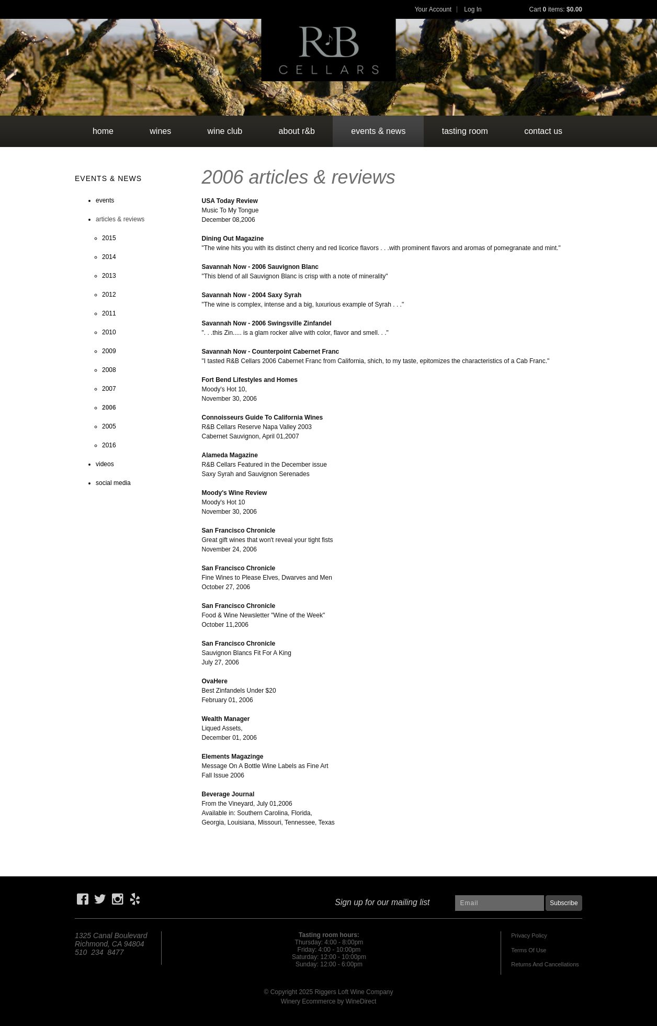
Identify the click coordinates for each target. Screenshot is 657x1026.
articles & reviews (120, 219)
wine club (225, 131)
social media (113, 483)
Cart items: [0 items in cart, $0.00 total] (555, 9)
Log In (472, 9)
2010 (109, 332)
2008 (109, 370)
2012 (109, 294)
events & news (378, 131)
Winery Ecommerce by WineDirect (329, 1001)
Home (103, 131)
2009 (109, 351)
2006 (109, 407)
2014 (109, 257)
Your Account (433, 9)
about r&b (297, 131)
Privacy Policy (529, 935)
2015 (109, 238)
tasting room (465, 131)
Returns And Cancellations (545, 964)
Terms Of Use (528, 950)
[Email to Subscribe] (499, 903)
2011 (109, 313)
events (105, 200)
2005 (109, 426)
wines (160, 131)
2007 (109, 388)
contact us (543, 131)
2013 (109, 275)
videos (105, 464)
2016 (109, 445)
